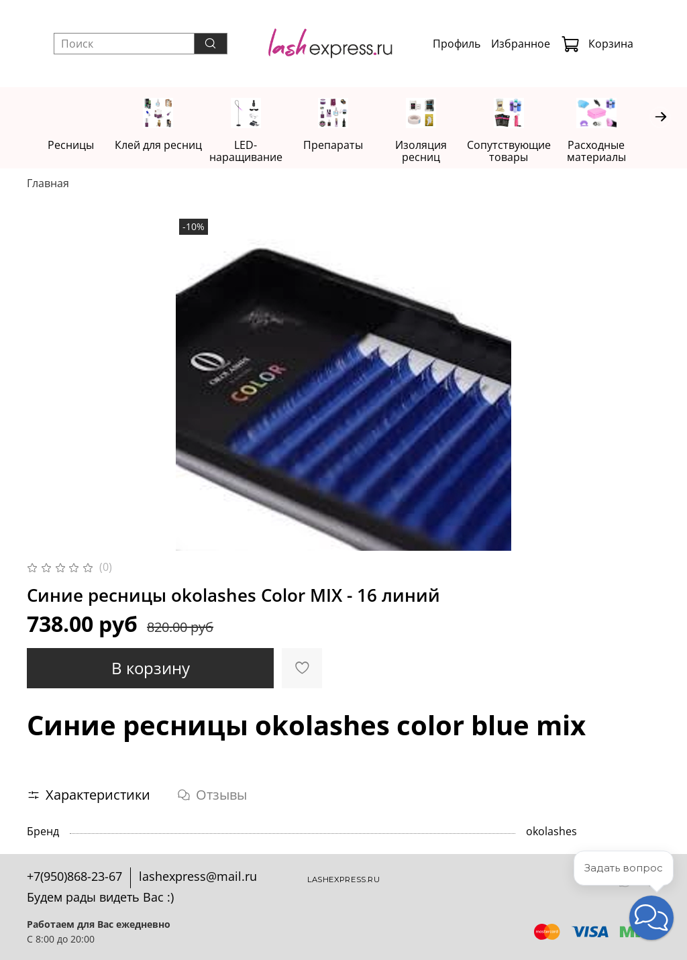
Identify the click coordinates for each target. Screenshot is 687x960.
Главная (48, 183)
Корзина (597, 43)
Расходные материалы (614, 151)
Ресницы (72, 145)
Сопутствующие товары (524, 151)
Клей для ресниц (162, 145)
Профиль (456, 43)
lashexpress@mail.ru (198, 876)
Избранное (520, 43)
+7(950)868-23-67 (74, 876)
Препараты (343, 145)
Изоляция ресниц (434, 151)
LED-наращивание (253, 151)
